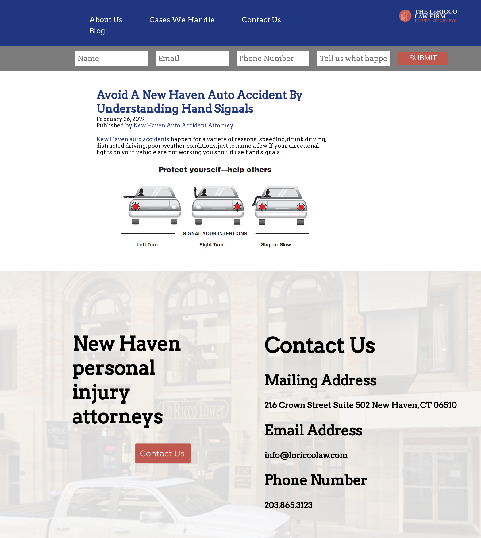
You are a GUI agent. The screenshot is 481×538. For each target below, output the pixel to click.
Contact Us (261, 19)
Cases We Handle (182, 19)
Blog (97, 30)
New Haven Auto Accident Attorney (183, 125)
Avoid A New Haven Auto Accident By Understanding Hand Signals (199, 101)
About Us (105, 19)
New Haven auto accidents (132, 139)
